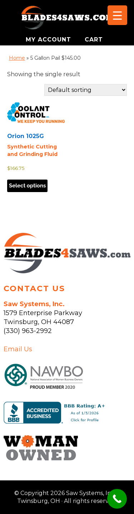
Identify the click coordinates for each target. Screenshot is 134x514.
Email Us (18, 349)
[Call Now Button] (117, 499)
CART (94, 39)
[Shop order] (85, 90)
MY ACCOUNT (49, 39)
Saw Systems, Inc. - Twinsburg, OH (67, 19)
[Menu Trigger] (117, 15)
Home (17, 58)
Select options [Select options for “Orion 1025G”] (27, 185)
